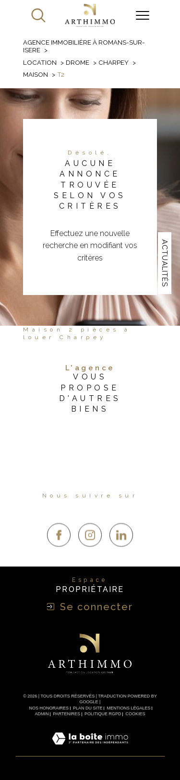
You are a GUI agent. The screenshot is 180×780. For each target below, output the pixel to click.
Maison (35, 74)
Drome (77, 62)
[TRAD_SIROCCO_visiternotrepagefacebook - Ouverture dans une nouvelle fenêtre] (59, 551)
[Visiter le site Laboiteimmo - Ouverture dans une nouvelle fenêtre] (90, 749)
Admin (42, 713)
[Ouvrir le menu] (142, 15)
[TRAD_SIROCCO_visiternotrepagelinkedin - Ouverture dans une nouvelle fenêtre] (121, 551)
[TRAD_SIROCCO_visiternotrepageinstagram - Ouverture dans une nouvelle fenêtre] (90, 551)
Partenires (66, 713)
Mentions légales (128, 708)
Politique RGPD (102, 713)
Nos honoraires (49, 708)
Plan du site (88, 708)
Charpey (113, 62)
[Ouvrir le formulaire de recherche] (38, 15)
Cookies (135, 713)
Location (40, 62)
